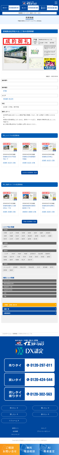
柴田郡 (36, 236)
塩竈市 (41, 233)
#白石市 (11, 99)
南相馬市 (47, 253)
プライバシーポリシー (43, 431)
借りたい (44, 414)
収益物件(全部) (8, 290)
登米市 (5, 239)
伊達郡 (25, 253)
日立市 (38, 267)
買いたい (44, 408)
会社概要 (15, 431)
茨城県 (6, 264)
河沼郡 (30, 256)
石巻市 (17, 239)
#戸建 (5, 91)
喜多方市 (12, 256)
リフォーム (13, 421)
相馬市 (48, 256)
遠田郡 (29, 239)
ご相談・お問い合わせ (10, 305)
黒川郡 (35, 239)
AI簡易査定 (7, 313)
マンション (7, 280)
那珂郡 (5, 270)
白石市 (11, 239)
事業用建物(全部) (9, 283)
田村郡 (42, 256)
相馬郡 (5, 259)
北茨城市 (15, 267)
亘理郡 (5, 233)
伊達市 (19, 253)
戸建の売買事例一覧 (29, 221)
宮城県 (6, 230)
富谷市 (17, 236)
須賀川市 (30, 259)
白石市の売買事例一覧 (29, 172)
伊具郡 (17, 233)
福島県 (6, 251)
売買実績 (15, 333)
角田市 (23, 239)
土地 (5, 293)
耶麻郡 (17, 259)
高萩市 (11, 270)
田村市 (36, 256)
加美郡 (29, 233)
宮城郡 (11, 236)
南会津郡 (40, 253)
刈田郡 (23, 233)
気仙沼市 (43, 236)
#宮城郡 (10, 211)
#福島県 (30, 211)
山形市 (5, 246)
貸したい (13, 414)
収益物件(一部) (8, 287)
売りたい (13, 408)
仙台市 (11, 233)
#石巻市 (49, 211)
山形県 (6, 243)
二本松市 (13, 253)
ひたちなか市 (7, 267)
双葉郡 (5, 256)
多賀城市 (48, 233)
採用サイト (15, 428)
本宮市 (24, 256)
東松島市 (30, 236)
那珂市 (51, 267)
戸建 (5, 296)
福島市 (11, 259)
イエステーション (7, 333)
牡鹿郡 (49, 236)
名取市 (35, 233)
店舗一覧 (6, 309)
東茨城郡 (45, 267)
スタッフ (43, 428)
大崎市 (5, 236)
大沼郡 (18, 256)
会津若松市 (33, 253)
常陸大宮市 (23, 267)
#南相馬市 (25, 211)
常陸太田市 (31, 267)
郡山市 (23, 259)
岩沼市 (23, 236)
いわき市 (6, 253)
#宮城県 (5, 99)
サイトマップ (15, 434)
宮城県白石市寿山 (47, 156)
